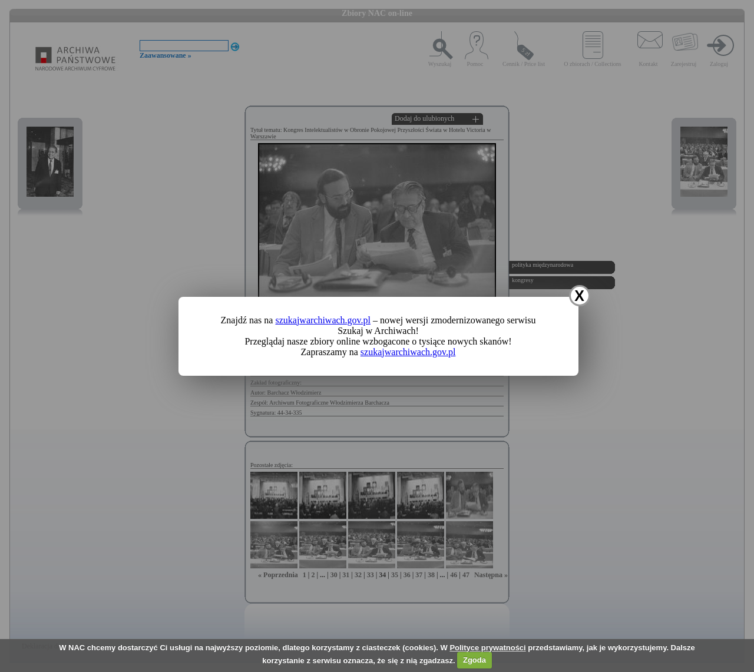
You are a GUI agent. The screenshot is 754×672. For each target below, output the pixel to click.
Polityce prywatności (487, 647)
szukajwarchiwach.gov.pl (323, 320)
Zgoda (474, 660)
